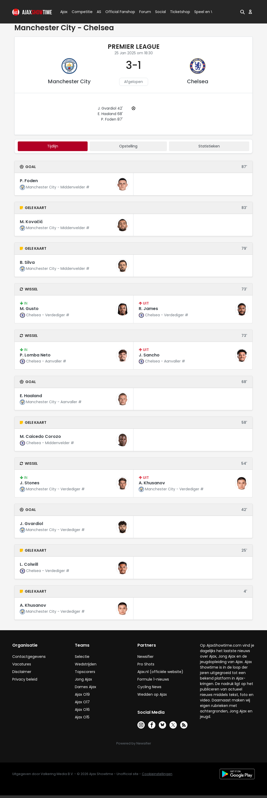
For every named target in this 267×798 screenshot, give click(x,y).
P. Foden (29, 181)
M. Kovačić (31, 222)
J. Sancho (149, 355)
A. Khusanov (152, 483)
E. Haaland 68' (110, 113)
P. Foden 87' (112, 119)
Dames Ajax (85, 686)
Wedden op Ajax (152, 694)
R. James (148, 309)
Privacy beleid (24, 679)
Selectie (82, 656)
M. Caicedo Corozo (40, 436)
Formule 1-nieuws (153, 679)
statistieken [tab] (209, 146)
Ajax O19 (82, 694)
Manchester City (69, 81)
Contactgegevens (29, 656)
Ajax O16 (82, 709)
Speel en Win (206, 11)
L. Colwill (29, 564)
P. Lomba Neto (35, 355)
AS (99, 11)
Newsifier (145, 656)
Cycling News (149, 686)
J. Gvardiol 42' (110, 108)
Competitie (80, 11)
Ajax (63, 11)
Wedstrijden (85, 664)
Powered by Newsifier (133, 743)
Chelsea (197, 81)
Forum (145, 11)
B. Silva (27, 262)
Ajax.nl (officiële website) (160, 671)
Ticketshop (180, 11)
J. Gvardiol (31, 524)
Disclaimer (21, 671)
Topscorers (85, 671)
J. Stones (29, 483)
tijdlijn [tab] (52, 146)
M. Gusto (29, 309)
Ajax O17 (82, 702)
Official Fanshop (117, 11)
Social (159, 11)
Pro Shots (145, 664)
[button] (242, 12)
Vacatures (21, 664)
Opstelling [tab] (128, 146)
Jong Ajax (83, 679)
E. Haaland (31, 396)
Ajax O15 (82, 717)
